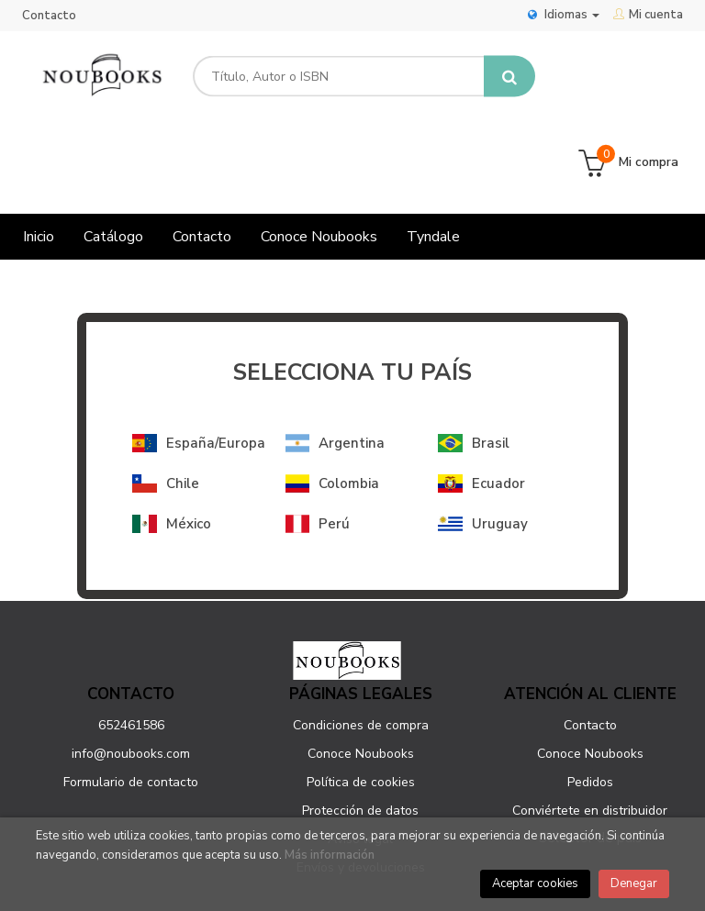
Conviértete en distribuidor (589, 726)
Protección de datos (360, 726)
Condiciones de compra (361, 641)
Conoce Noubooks (361, 669)
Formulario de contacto (130, 697)
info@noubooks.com (131, 669)
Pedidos (590, 697)
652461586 (131, 641)
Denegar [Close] (633, 883)
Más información (330, 855)
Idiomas (563, 14)
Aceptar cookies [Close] (535, 883)
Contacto (49, 15)
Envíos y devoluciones (361, 783)
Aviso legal (360, 754)
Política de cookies (361, 697)
